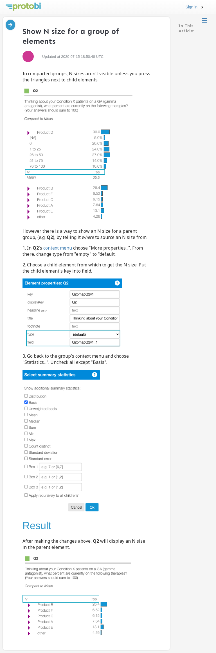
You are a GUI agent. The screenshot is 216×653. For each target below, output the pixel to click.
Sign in (191, 7)
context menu (57, 248)
